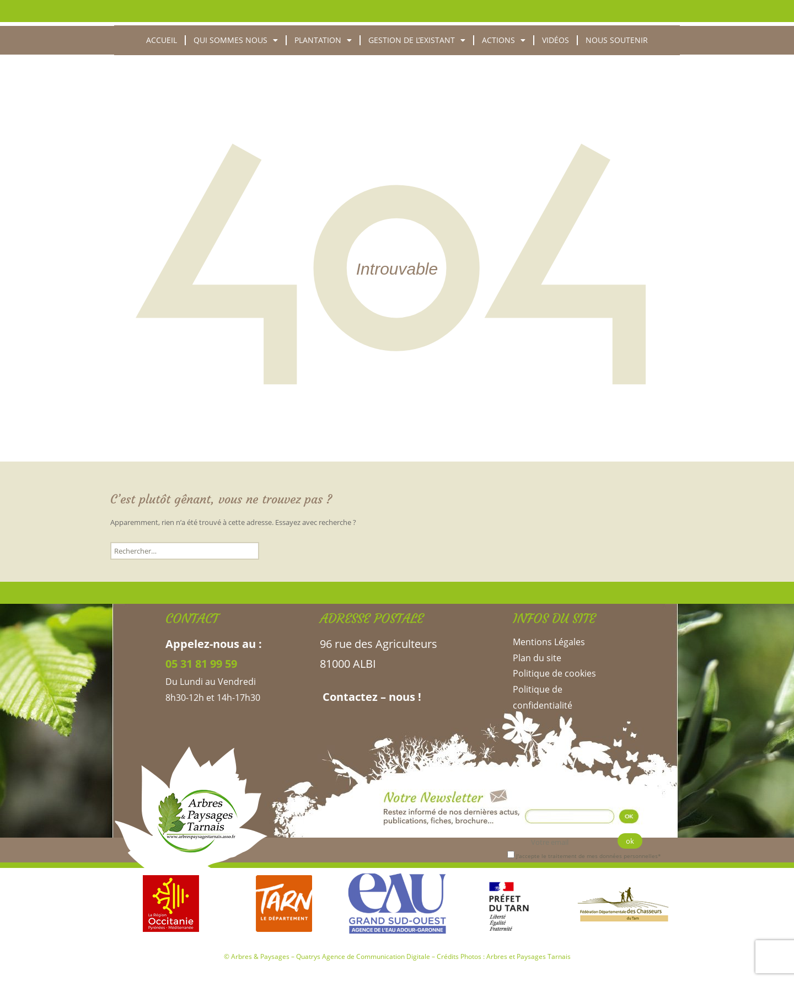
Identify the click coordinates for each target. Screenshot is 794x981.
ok (630, 841)
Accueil (161, 40)
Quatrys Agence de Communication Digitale (363, 956)
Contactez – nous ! (370, 696)
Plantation (323, 40)
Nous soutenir (617, 40)
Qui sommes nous (236, 40)
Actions (503, 40)
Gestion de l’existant (416, 40)
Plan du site (537, 658)
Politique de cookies (554, 673)
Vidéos (555, 40)
